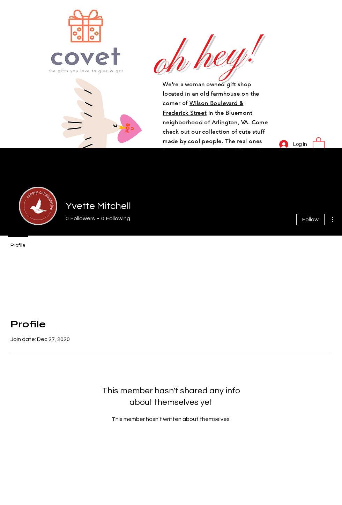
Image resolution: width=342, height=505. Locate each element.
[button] (319, 143)
